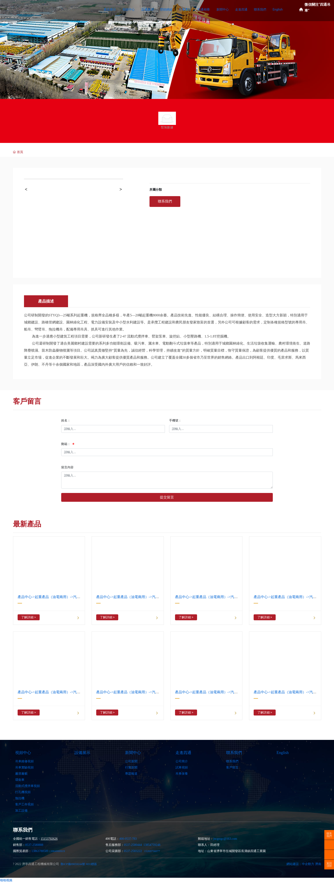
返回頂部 (329, 864)
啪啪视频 (6, 880)
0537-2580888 (34, 845)
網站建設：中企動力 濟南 (303, 864)
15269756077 (152, 851)
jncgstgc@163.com (225, 838)
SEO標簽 (91, 864)
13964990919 (57, 851)
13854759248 (151, 845)
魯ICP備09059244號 (73, 864)
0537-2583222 (133, 851)
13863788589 (39, 851)
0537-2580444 (133, 845)
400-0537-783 (128, 838)
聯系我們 (329, 835)
